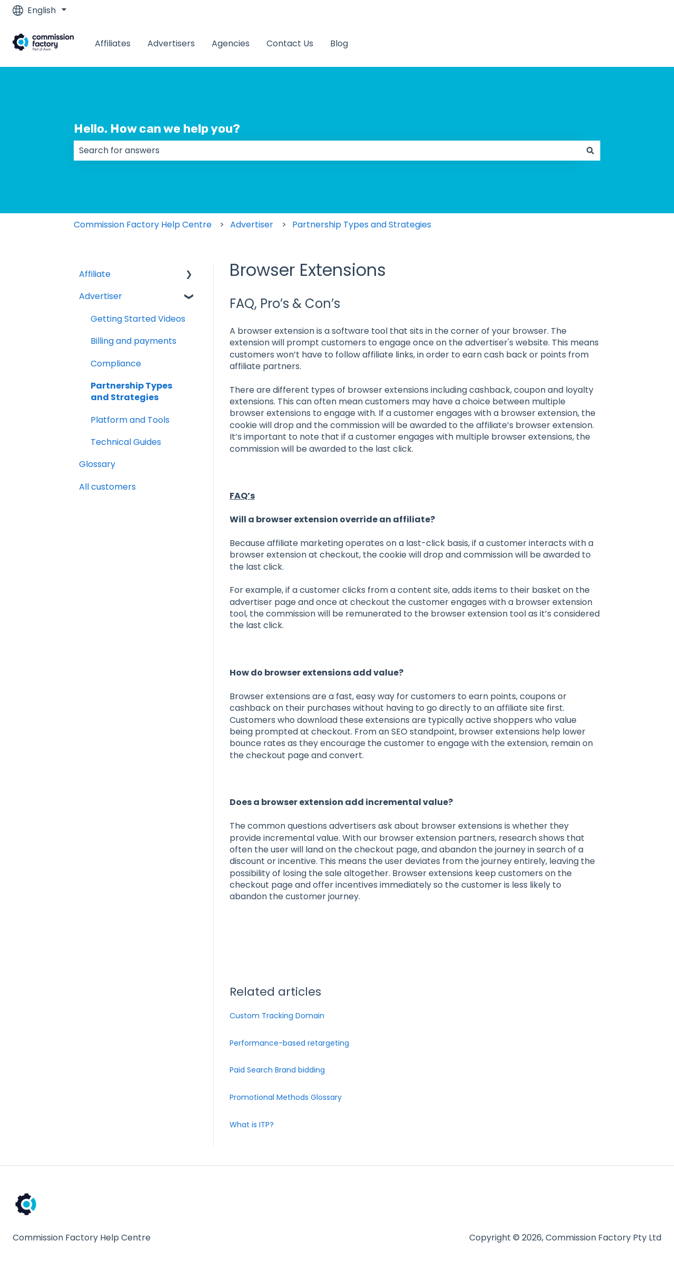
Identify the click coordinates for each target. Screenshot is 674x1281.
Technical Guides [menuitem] (126, 442)
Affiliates (113, 43)
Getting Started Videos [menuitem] (138, 319)
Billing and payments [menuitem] (133, 341)
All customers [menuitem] (107, 487)
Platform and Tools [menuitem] (130, 420)
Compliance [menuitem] (116, 364)
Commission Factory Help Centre (143, 225)
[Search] (590, 151)
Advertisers (171, 43)
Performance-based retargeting (289, 1043)
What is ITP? (252, 1124)
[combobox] (327, 151)
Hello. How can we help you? (157, 128)
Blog (339, 43)
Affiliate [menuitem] (95, 274)
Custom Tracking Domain (277, 1015)
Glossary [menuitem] (97, 464)
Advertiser (251, 225)
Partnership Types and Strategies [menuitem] (131, 391)
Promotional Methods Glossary (286, 1097)
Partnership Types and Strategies (361, 225)
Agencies (231, 43)
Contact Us (289, 43)
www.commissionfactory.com (589, 43)
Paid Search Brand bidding (277, 1070)
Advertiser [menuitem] (100, 296)
